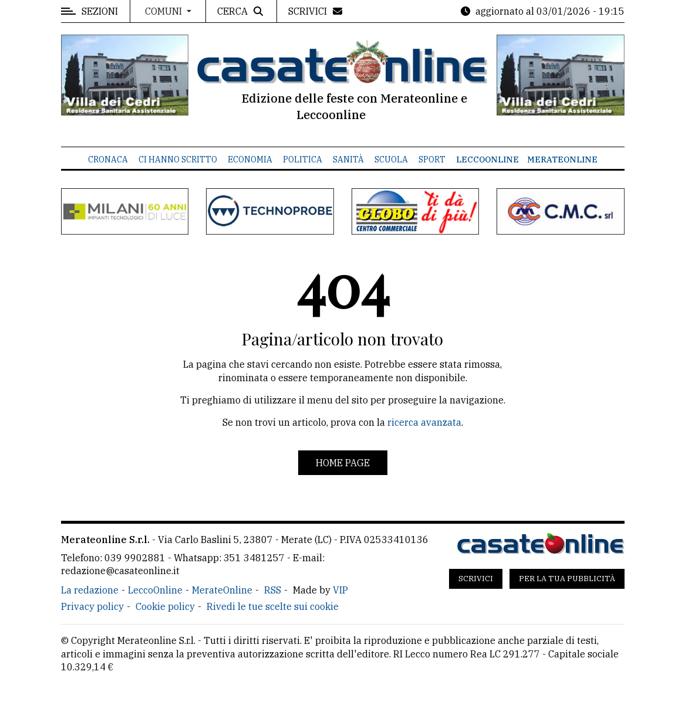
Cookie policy (165, 606)
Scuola (391, 159)
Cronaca (108, 159)
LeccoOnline (487, 159)
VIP (340, 590)
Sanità (348, 159)
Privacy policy (92, 606)
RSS (272, 590)
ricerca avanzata (424, 422)
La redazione (90, 590)
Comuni (164, 11)
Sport (432, 159)
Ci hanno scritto (178, 159)
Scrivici (475, 579)
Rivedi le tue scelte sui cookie (273, 606)
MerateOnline (562, 159)
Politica (302, 159)
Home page (343, 463)
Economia (250, 159)
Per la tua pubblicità (567, 579)
